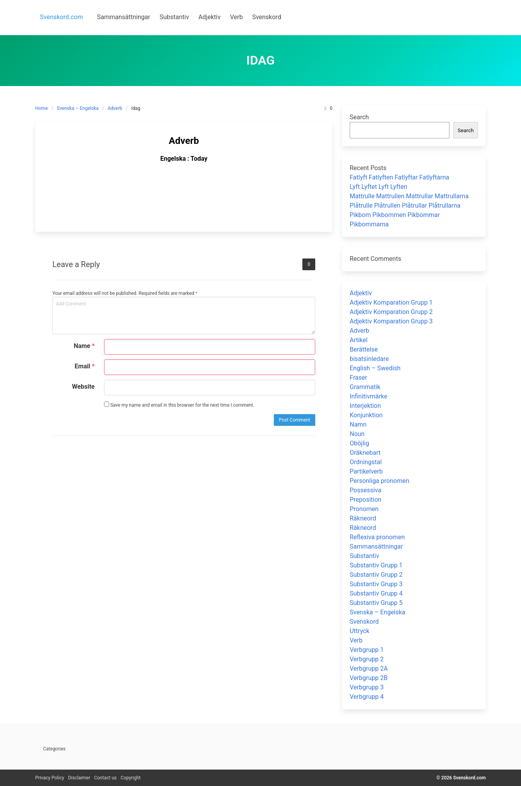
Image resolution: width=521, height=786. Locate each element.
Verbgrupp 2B (369, 678)
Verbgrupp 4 (367, 696)
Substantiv (364, 556)
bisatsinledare (369, 358)
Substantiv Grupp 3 (376, 584)
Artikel (359, 340)
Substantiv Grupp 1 (376, 565)
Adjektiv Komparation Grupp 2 (391, 312)
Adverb (115, 108)
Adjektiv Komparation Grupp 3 (391, 321)
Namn (358, 424)
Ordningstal (366, 462)
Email (85, 366)
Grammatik (365, 387)
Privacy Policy (49, 778)
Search (359, 117)
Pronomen (364, 509)
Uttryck (359, 631)
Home (41, 108)
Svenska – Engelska (78, 108)
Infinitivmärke (368, 396)
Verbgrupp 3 (367, 687)
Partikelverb (366, 471)
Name (84, 346)
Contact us (105, 778)
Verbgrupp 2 (367, 659)
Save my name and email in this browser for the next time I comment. (179, 405)
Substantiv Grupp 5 (376, 603)
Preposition (365, 499)
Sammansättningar (376, 546)
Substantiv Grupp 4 (376, 593)
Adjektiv (361, 293)
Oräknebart (365, 452)
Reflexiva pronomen (377, 537)
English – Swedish (375, 368)
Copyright (130, 778)
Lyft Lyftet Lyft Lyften (378, 186)
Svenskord (364, 621)
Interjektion (365, 405)
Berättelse (364, 349)
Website (83, 386)
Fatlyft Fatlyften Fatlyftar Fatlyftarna (399, 177)
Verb (356, 640)
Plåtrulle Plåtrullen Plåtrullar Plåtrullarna (405, 205)
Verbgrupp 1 (367, 649)
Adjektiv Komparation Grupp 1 (391, 302)
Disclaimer (79, 778)
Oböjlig (359, 443)
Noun (357, 434)
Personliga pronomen (379, 481)
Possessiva (365, 490)
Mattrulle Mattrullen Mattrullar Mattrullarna (409, 196)
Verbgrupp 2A (369, 668)
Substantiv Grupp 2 (376, 574)
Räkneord (363, 518)
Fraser (358, 377)
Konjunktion (366, 415)
